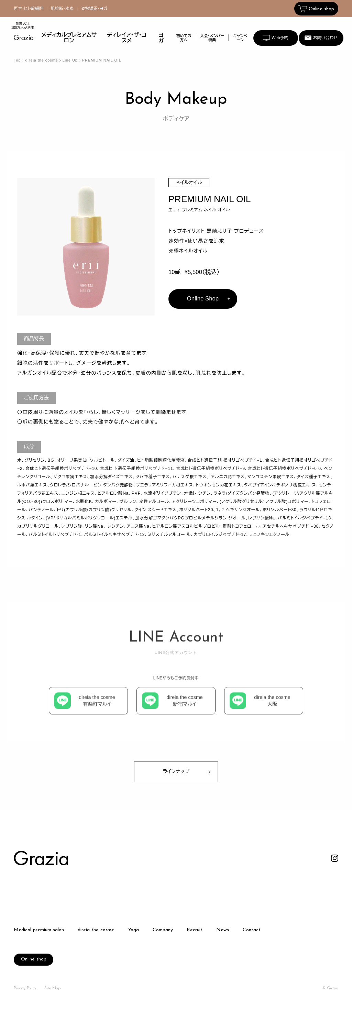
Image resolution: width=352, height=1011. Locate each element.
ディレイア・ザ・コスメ (126, 37)
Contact (252, 930)
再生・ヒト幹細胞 (28, 8)
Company (163, 930)
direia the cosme (41, 60)
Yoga (133, 930)
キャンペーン (240, 38)
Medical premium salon (39, 930)
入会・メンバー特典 (212, 38)
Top (17, 60)
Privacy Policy (25, 988)
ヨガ (161, 37)
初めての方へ (183, 38)
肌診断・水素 (62, 8)
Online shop (33, 959)
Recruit (194, 930)
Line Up (70, 60)
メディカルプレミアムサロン (69, 37)
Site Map (52, 988)
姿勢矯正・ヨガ (94, 8)
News (222, 930)
